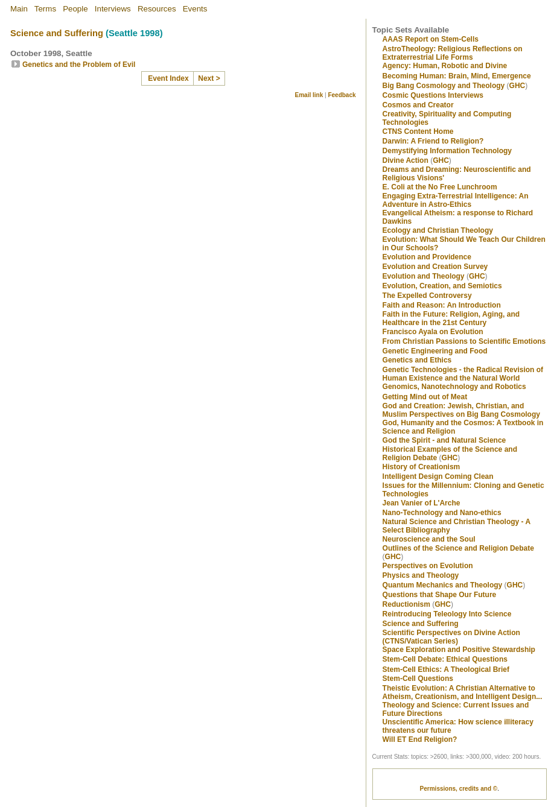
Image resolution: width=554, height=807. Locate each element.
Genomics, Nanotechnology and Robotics (454, 386)
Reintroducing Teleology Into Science (447, 614)
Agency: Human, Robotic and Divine (445, 66)
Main (19, 8)
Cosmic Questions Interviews (433, 95)
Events (195, 8)
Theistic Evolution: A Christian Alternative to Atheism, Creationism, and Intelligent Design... (463, 692)
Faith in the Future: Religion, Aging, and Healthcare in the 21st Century (451, 318)
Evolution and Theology (424, 276)
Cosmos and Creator (418, 105)
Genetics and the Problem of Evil (78, 64)
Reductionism (406, 604)
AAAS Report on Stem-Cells (431, 39)
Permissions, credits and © (459, 788)
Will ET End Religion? (420, 739)
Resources (157, 8)
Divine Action (405, 160)
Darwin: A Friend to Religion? (433, 141)
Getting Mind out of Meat (425, 397)
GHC (517, 85)
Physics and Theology (421, 575)
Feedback (341, 95)
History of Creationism (421, 467)
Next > (209, 78)
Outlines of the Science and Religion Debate (458, 548)
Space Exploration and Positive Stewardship (459, 649)
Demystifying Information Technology (447, 151)
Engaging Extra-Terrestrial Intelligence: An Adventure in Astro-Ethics (456, 200)
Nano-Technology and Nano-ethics (442, 512)
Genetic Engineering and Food (435, 351)
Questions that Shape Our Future (440, 594)
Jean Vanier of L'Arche (421, 503)
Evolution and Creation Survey (435, 266)
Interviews (113, 8)
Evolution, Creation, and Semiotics (442, 286)
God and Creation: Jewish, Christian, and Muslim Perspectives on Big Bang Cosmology (461, 410)
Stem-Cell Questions (418, 678)
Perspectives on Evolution (428, 566)
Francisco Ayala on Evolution (433, 332)
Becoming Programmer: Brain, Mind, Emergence (457, 76)
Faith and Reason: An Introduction (442, 305)
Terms (45, 8)
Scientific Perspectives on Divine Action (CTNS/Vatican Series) (451, 636)
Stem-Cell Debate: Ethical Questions (445, 659)
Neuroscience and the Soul (429, 539)
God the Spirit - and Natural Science (444, 440)
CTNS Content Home (418, 131)
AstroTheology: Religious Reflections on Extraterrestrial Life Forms (453, 53)
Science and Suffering (56, 33)
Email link (309, 95)
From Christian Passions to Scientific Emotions (464, 341)
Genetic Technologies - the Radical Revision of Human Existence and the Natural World (463, 374)
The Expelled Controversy (427, 295)
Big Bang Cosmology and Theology (444, 85)
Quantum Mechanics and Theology (443, 585)
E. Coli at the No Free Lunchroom (440, 187)
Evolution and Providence (427, 257)
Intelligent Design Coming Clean (438, 476)
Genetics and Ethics (417, 360)
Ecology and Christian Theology (438, 230)
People (75, 8)
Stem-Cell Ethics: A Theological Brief (446, 669)
